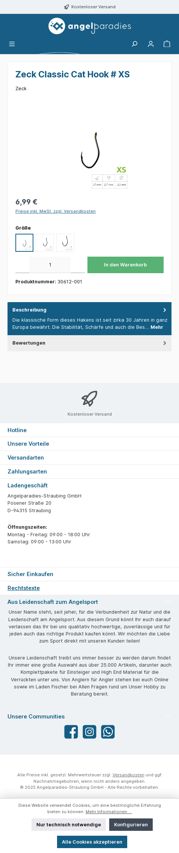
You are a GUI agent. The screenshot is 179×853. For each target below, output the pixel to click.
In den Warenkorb (125, 265)
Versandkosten (128, 774)
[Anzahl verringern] (22, 265)
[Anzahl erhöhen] (78, 265)
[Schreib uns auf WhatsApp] (107, 731)
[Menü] (12, 44)
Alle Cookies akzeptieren (92, 842)
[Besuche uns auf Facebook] (71, 731)
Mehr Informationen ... (109, 811)
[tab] (89, 318)
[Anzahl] (50, 265)
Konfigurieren (131, 824)
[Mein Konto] (151, 44)
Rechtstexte (24, 588)
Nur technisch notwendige (68, 824)
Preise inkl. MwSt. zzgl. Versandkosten (55, 211)
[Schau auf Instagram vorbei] (89, 731)
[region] (89, 149)
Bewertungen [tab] (90, 343)
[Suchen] (134, 44)
